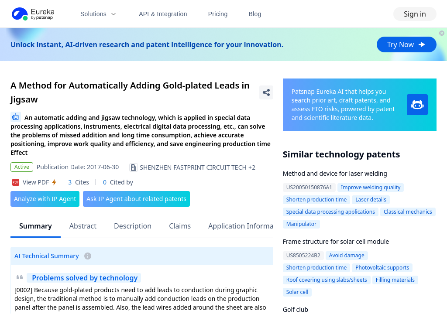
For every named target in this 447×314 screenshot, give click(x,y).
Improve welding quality (370, 187)
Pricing (218, 13)
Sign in (415, 14)
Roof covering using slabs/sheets (326, 279)
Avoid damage (346, 255)
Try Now (406, 44)
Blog (255, 13)
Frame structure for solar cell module (336, 241)
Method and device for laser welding (335, 173)
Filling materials (395, 279)
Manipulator (301, 224)
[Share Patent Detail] (266, 92)
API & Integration (163, 13)
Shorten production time (316, 199)
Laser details (370, 199)
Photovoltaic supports (382, 267)
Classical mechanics (408, 211)
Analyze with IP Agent (45, 199)
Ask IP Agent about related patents (136, 199)
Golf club (295, 309)
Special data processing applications (330, 211)
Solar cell (297, 292)
